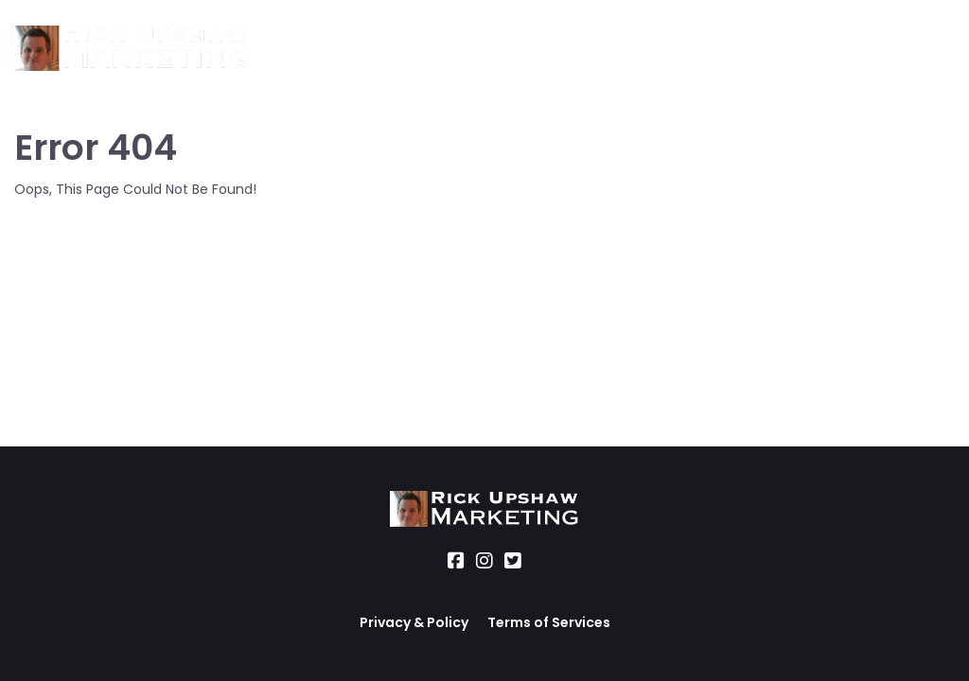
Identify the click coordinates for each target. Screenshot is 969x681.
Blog (649, 49)
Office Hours (563, 49)
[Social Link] (456, 560)
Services (373, 49)
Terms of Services (548, 622)
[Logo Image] (130, 49)
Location (461, 49)
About (295, 49)
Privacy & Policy (414, 622)
